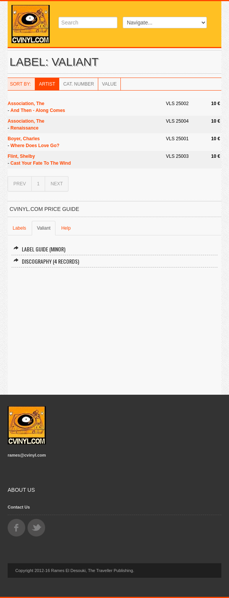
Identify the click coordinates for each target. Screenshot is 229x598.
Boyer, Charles (24, 138)
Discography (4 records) (46, 261)
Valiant (43, 228)
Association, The (26, 103)
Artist (47, 84)
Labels (19, 228)
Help (66, 228)
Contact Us (19, 507)
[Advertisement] (114, 327)
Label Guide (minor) (39, 249)
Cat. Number (78, 84)
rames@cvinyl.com (27, 455)
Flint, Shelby (21, 156)
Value (109, 84)
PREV (19, 183)
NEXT (56, 183)
